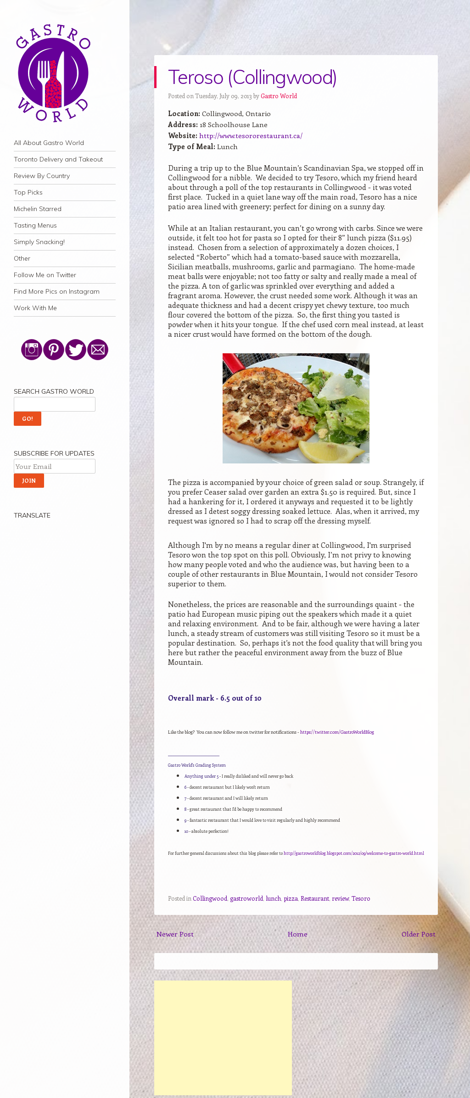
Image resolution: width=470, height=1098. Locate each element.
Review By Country (42, 176)
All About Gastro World (49, 143)
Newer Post (175, 933)
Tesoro (361, 898)
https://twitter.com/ (337, 732)
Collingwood (210, 898)
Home (298, 933)
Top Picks (28, 192)
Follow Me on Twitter (45, 275)
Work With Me (35, 308)
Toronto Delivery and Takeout (58, 159)
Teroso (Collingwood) (252, 77)
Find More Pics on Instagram (57, 291)
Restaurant (315, 898)
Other (22, 258)
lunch (273, 898)
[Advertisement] (223, 1038)
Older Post (419, 933)
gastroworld (246, 898)
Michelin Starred (38, 209)
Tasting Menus (35, 225)
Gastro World (279, 96)
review (340, 898)
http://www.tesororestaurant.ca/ (250, 135)
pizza (291, 898)
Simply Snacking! (39, 242)
